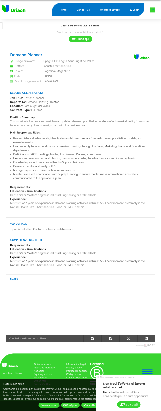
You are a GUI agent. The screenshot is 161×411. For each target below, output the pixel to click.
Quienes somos (42, 364)
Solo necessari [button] (49, 405)
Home (63, 9)
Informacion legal (76, 364)
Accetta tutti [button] (92, 405)
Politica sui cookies (77, 371)
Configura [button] (70, 405)
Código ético (73, 374)
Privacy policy (74, 367)
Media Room (41, 377)
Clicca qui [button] (80, 39)
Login (134, 9)
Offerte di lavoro (110, 9)
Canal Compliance (76, 377)
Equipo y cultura (43, 374)
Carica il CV (83, 9)
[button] (146, 338)
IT (153, 10)
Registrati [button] (129, 404)
